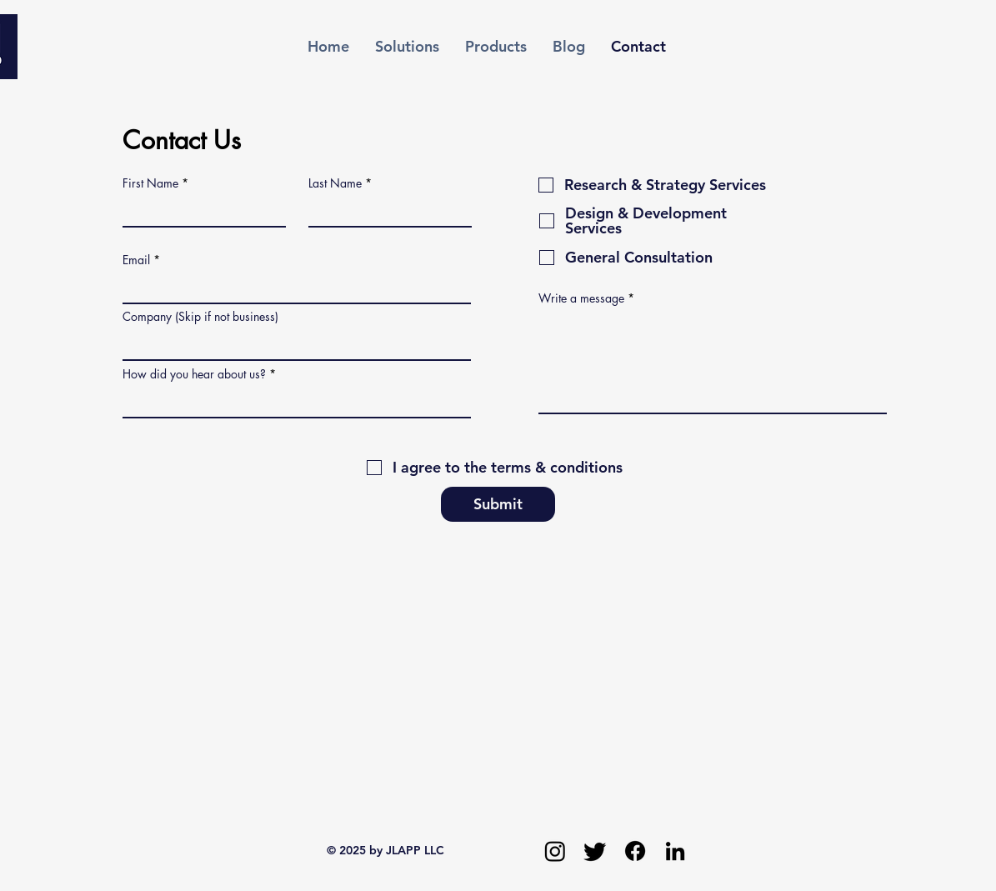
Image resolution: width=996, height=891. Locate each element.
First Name (150, 183)
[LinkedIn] (675, 851)
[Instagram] (555, 851)
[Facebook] (635, 851)
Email (136, 260)
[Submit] (498, 504)
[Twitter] (595, 851)
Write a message (581, 298)
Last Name (335, 183)
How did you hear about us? (194, 374)
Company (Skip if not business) (200, 317)
